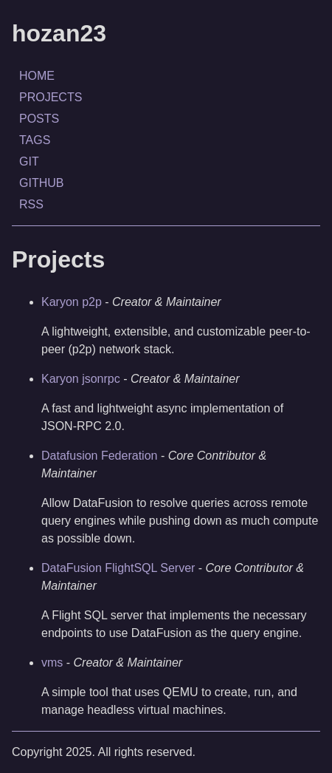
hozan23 (59, 33)
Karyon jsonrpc (80, 378)
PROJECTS (50, 97)
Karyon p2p (71, 302)
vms (52, 662)
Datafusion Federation (99, 455)
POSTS (39, 118)
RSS (31, 204)
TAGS (34, 140)
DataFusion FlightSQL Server (118, 568)
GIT (29, 161)
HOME (37, 75)
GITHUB (41, 183)
